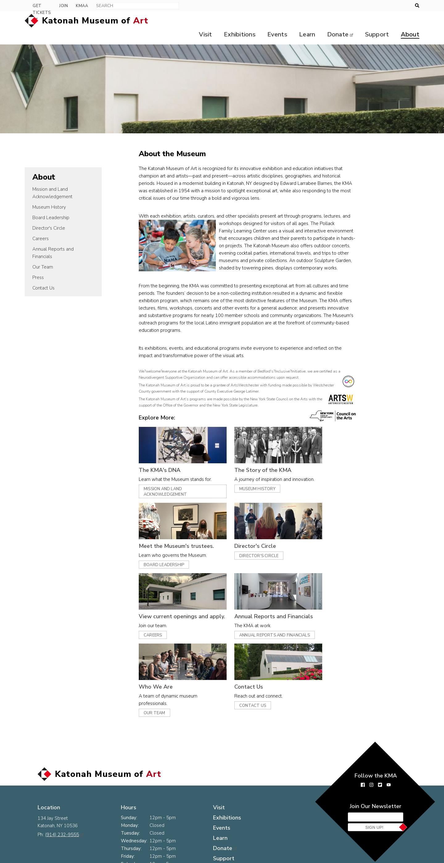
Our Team (42, 253)
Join (382, 6)
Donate (335, 21)
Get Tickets (352, 6)
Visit (198, 21)
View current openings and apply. (192, 603)
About (410, 21)
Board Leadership (50, 204)
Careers (40, 225)
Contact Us (43, 274)
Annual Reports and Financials (53, 239)
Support (376, 21)
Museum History (49, 193)
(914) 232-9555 (64, 810)
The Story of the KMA (273, 456)
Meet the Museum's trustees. (186, 532)
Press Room (51, 858)
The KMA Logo (127, 858)
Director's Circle (48, 214)
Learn (304, 21)
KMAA (401, 6)
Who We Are (166, 673)
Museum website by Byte (376, 858)
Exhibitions (234, 21)
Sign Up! (374, 813)
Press (38, 264)
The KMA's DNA (170, 456)
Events (273, 21)
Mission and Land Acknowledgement (52, 179)
